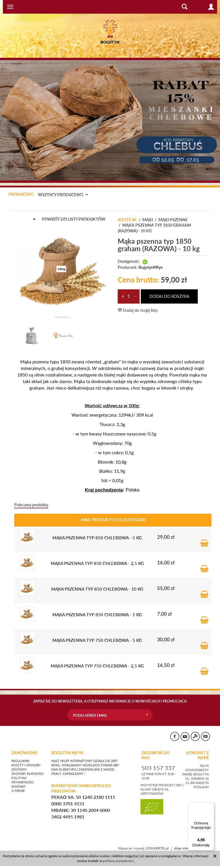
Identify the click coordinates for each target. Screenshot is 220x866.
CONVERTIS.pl (157, 848)
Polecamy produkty (31, 504)
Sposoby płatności (27, 773)
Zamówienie (24, 753)
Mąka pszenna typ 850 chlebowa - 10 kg (97, 588)
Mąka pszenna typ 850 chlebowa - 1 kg (97, 614)
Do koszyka (204, 537)
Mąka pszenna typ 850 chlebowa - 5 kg (97, 537)
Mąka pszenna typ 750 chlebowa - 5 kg (97, 640)
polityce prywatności (118, 861)
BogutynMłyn (150, 267)
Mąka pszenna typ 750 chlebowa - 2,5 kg (97, 665)
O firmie (18, 791)
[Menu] (210, 805)
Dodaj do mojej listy (138, 310)
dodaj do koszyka (169, 296)
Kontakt (18, 786)
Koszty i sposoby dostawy (26, 767)
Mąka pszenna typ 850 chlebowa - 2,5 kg (97, 563)
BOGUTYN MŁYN (67, 753)
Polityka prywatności (22, 780)
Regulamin (20, 761)
